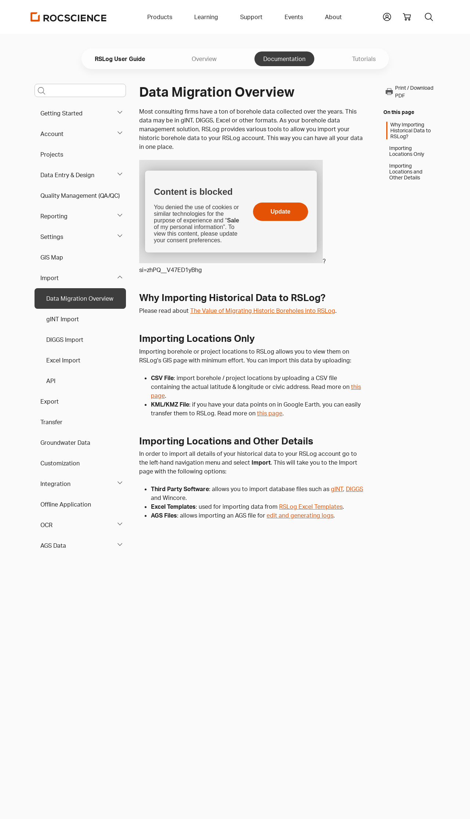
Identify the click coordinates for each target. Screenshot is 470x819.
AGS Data (53, 545)
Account (52, 133)
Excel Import (63, 360)
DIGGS (354, 489)
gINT (337, 489)
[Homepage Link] (68, 17)
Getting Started (61, 113)
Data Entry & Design (67, 175)
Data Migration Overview (79, 298)
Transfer (51, 422)
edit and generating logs (300, 515)
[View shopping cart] (407, 17)
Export (49, 401)
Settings (51, 236)
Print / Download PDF (409, 92)
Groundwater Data (65, 442)
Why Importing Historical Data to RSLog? (410, 130)
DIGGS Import (64, 339)
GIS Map (51, 257)
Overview (204, 58)
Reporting (54, 216)
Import (49, 278)
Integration (55, 483)
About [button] (333, 17)
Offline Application (65, 504)
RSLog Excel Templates (311, 506)
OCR (46, 525)
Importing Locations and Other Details (405, 171)
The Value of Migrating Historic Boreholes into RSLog (262, 310)
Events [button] (294, 17)
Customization (60, 463)
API (50, 381)
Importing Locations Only (406, 151)
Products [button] (159, 17)
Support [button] (251, 17)
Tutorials (364, 58)
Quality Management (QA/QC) (80, 195)
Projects (51, 154)
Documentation (284, 58)
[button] (387, 16)
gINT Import (62, 319)
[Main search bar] (80, 90)
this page (269, 413)
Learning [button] (206, 17)
